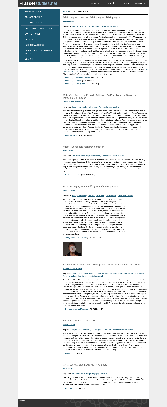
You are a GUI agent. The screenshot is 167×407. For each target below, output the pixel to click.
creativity (104, 26)
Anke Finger (68, 369)
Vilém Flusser (69, 21)
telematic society (137, 274)
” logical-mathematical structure (107, 274)
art (122, 156)
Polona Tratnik (69, 190)
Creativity (69, 388)
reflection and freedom (113, 330)
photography (94, 374)
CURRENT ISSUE (32, 34)
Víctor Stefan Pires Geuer (73, 102)
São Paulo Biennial (79, 156)
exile (86, 374)
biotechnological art (125, 195)
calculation (125, 274)
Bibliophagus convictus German (77, 78)
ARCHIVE (29, 39)
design (74, 107)
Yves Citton (68, 151)
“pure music (88, 274)
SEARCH (29, 59)
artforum (104, 374)
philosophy (83, 107)
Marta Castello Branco (72, 268)
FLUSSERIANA (123, 3)
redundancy (84, 26)
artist (74, 195)
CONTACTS (140, 3)
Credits (22, 401)
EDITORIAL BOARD (33, 11)
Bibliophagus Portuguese (75, 84)
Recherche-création (73, 175)
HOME (66, 11)
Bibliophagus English (73, 81)
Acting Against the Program (76, 238)
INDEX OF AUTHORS (34, 45)
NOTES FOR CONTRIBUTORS (38, 28)
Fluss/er (68, 353)
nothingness (98, 330)
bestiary (75, 26)
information (95, 26)
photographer (111, 195)
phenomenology (94, 156)
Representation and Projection (77, 309)
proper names (77, 330)
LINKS (108, 3)
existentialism (105, 107)
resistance (100, 195)
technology (107, 156)
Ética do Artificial (71, 135)
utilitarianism (94, 107)
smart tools (81, 195)
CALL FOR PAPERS (33, 23)
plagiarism (114, 26)
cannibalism (128, 330)
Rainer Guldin (69, 324)
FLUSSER (95, 3)
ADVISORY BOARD (33, 17)
